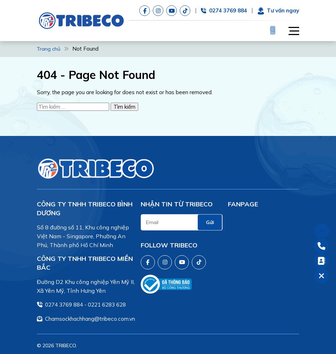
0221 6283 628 (107, 302)
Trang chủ (49, 46)
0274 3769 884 (64, 302)
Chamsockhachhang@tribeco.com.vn (90, 316)
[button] (290, 29)
